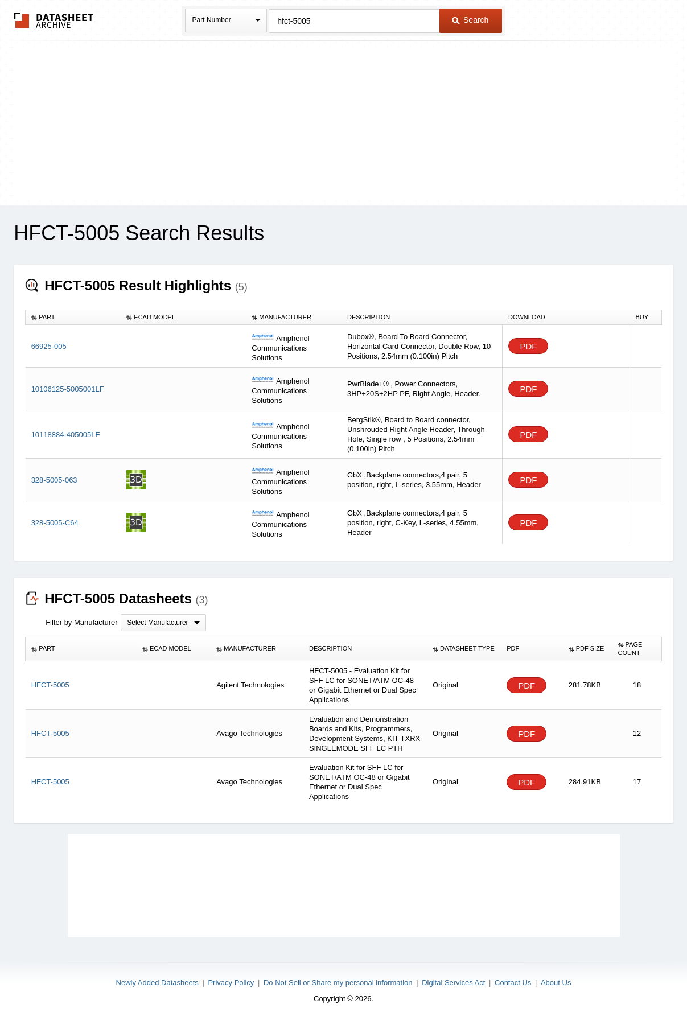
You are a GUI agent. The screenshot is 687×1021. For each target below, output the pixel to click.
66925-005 (49, 346)
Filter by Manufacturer (81, 622)
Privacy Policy (231, 982)
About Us (556, 982)
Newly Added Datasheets (157, 982)
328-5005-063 (54, 480)
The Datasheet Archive (54, 20)
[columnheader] (73, 317)
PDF (528, 346)
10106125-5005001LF (67, 389)
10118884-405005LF (65, 434)
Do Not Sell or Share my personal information (338, 982)
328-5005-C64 (55, 522)
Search (470, 19)
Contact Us (513, 982)
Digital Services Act (453, 982)
